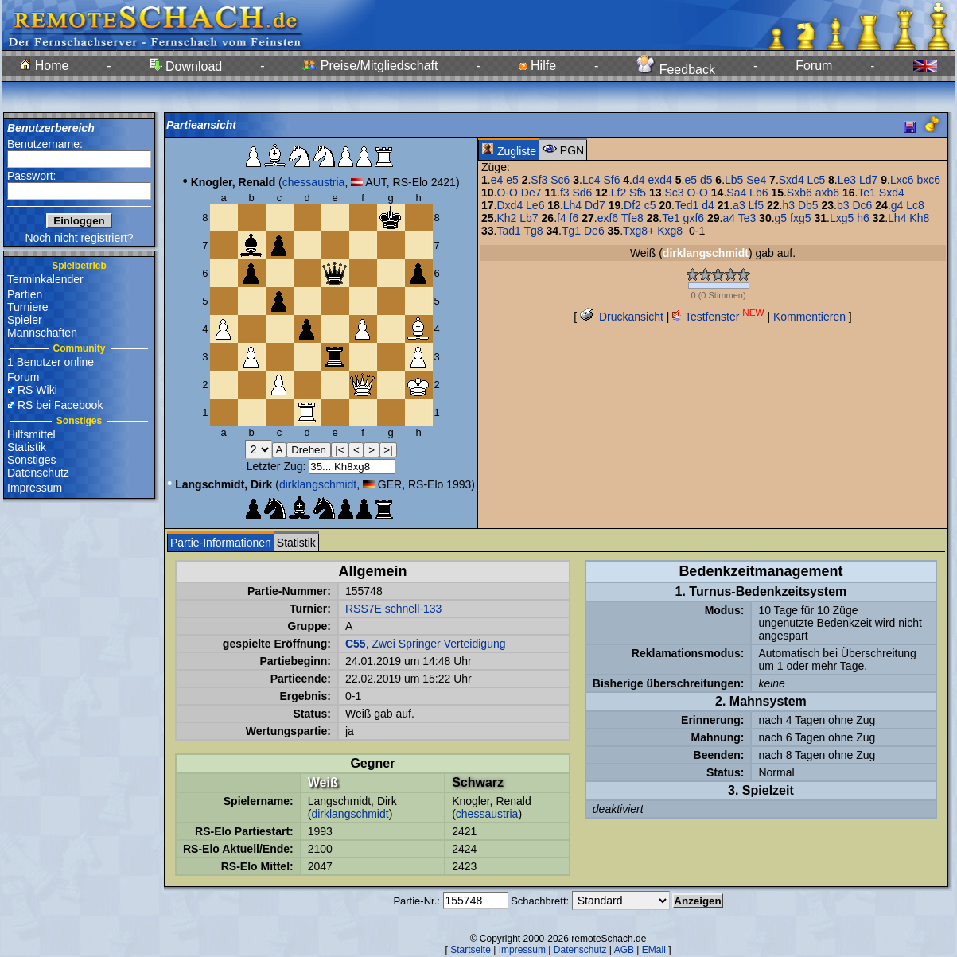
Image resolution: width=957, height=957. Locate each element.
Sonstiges (31, 459)
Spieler (24, 319)
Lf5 (756, 205)
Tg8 (533, 230)
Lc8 (915, 205)
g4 (897, 205)
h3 (788, 205)
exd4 (659, 179)
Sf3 (539, 179)
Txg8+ (638, 230)
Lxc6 (902, 179)
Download (186, 66)
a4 (728, 218)
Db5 (808, 205)
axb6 (827, 192)
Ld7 (868, 179)
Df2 (632, 205)
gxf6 (693, 218)
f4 (561, 218)
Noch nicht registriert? (79, 237)
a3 (739, 205)
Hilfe (537, 65)
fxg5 (800, 218)
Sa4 (736, 192)
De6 (594, 230)
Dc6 (862, 205)
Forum (814, 65)
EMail (654, 949)
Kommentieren (809, 316)
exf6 (607, 218)
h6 (863, 218)
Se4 (756, 179)
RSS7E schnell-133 (393, 608)
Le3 (847, 179)
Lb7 (528, 218)
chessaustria (313, 182)
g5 (781, 218)
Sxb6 (799, 192)
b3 (843, 205)
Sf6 (611, 179)
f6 (574, 218)
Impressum (34, 487)
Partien (24, 294)
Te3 (747, 218)
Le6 (535, 205)
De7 (531, 192)
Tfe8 (632, 218)
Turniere (28, 307)
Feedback (675, 69)
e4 (497, 179)
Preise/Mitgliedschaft (370, 65)
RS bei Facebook (60, 405)
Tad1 (508, 230)
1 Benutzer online (50, 362)
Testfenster (718, 316)
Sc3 (673, 192)
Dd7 (595, 205)
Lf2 (618, 192)
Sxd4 (791, 179)
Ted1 (686, 205)
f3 (565, 192)
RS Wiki (37, 389)
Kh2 (506, 218)
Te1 (867, 192)
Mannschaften (42, 332)
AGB (624, 949)
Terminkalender (45, 279)
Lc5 (816, 179)
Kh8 (919, 218)
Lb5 (734, 179)
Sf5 (637, 192)
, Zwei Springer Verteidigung (425, 643)
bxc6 (928, 179)
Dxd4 (509, 205)
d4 (638, 179)
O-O (506, 192)
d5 (706, 179)
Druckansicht (621, 316)
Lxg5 (842, 218)
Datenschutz (38, 472)
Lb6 (758, 192)
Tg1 (571, 230)
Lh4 (572, 205)
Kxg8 (670, 230)
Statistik (26, 447)
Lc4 (591, 179)
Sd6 (582, 192)
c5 (650, 205)
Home (44, 65)
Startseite (470, 949)
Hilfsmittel (31, 434)
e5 (512, 179)
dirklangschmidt (317, 484)
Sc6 (560, 179)
